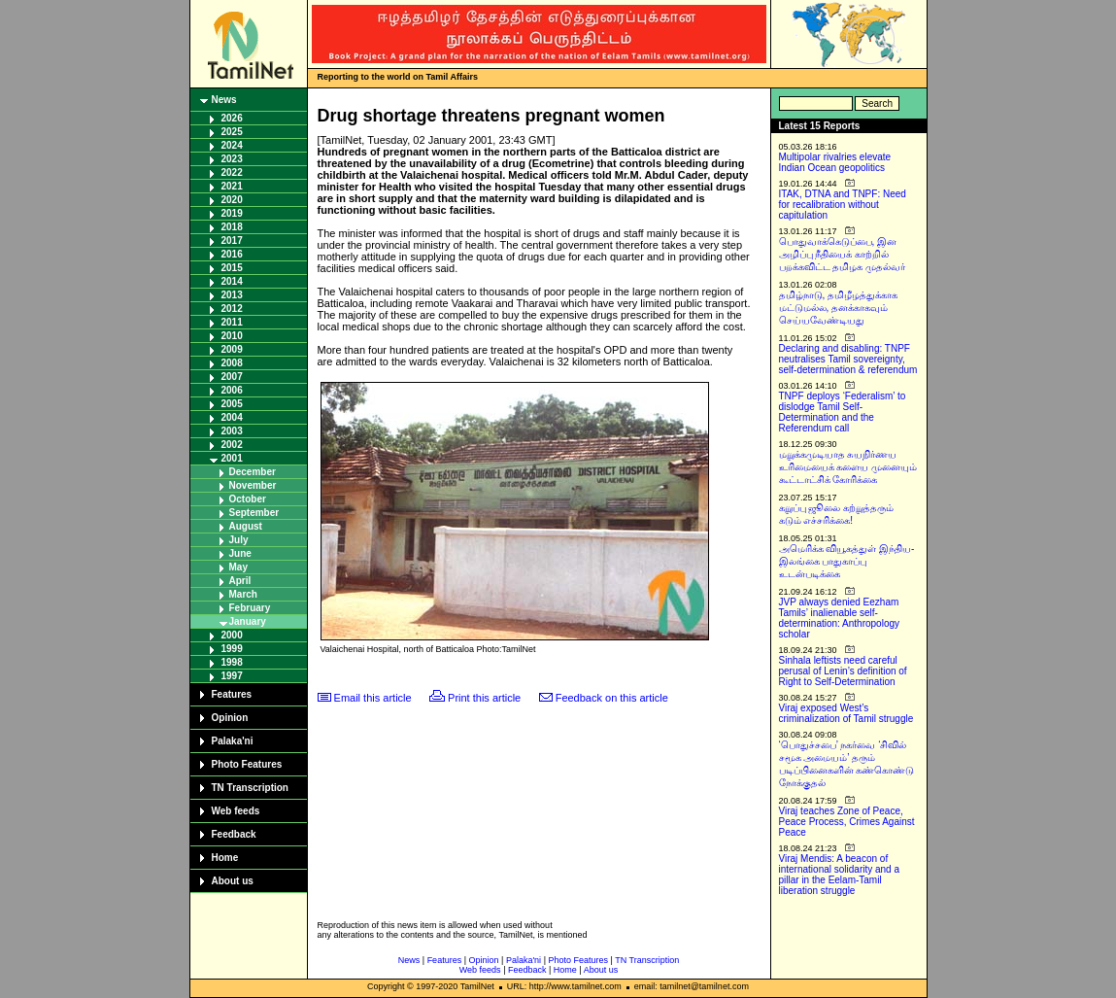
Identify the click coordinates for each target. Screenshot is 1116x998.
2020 (232, 199)
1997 (232, 676)
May (238, 567)
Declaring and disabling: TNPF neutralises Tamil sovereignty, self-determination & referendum (848, 359)
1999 (232, 648)
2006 (232, 390)
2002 (232, 444)
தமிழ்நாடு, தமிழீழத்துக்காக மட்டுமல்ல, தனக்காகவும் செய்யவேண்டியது (838, 308)
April (240, 580)
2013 (232, 295)
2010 (232, 335)
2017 (232, 240)
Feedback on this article (612, 698)
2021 (232, 186)
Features (232, 694)
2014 (232, 281)
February (250, 607)
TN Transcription (250, 787)
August (245, 526)
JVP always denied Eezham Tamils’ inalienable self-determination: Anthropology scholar (839, 618)
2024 (232, 145)
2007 (232, 376)
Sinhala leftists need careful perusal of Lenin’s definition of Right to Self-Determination (843, 671)
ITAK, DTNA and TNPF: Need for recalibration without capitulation (842, 205)
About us (233, 881)
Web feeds (236, 811)
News (224, 99)
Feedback (234, 834)
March (243, 594)
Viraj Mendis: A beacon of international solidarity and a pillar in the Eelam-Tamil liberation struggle (839, 874)
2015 (232, 267)
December (252, 471)
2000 (232, 635)
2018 (232, 227)
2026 (232, 118)
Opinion (230, 717)
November (253, 485)
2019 (232, 213)
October (247, 499)
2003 (232, 431)
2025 (232, 131)
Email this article (373, 698)
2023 (232, 159)
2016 (232, 254)
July (239, 539)
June (240, 553)
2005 (232, 403)
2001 (232, 458)
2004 (232, 417)
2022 (232, 172)
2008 (232, 363)
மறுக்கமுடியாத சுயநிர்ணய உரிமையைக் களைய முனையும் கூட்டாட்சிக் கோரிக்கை (848, 467)
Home (225, 857)
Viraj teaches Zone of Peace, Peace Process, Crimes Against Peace (847, 822)
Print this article (484, 698)
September (254, 512)
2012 (232, 308)
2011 (232, 322)
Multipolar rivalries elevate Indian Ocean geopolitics (835, 162)
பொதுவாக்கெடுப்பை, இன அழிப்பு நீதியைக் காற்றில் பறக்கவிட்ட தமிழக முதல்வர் (842, 254)
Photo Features (247, 764)
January (247, 621)
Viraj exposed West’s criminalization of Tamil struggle (846, 713)
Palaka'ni (233, 741)
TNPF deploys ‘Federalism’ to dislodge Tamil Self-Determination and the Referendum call (842, 412)
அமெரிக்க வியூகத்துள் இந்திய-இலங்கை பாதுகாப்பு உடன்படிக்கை (847, 561)
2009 (232, 349)
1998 (232, 662)
